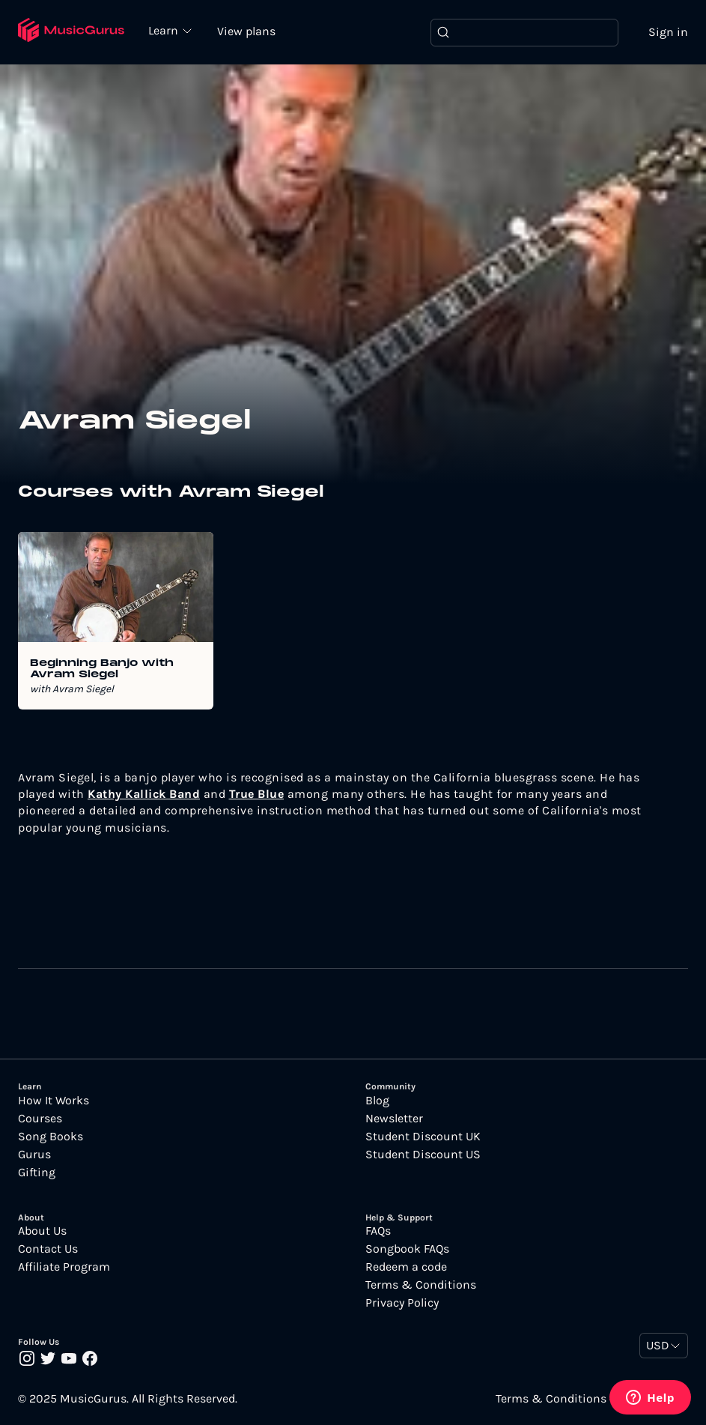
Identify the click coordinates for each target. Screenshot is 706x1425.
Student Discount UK (423, 1137)
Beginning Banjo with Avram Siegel (102, 669)
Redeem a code (406, 1267)
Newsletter (394, 1119)
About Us (42, 1231)
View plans (246, 31)
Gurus (34, 1155)
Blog (377, 1101)
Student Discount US (423, 1155)
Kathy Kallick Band (144, 794)
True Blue (256, 794)
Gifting (36, 1173)
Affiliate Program (64, 1267)
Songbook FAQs (407, 1249)
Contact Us (48, 1249)
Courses (40, 1119)
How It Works (53, 1101)
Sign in (668, 32)
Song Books (50, 1137)
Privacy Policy (402, 1303)
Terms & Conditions (420, 1285)
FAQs (378, 1231)
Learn (164, 30)
